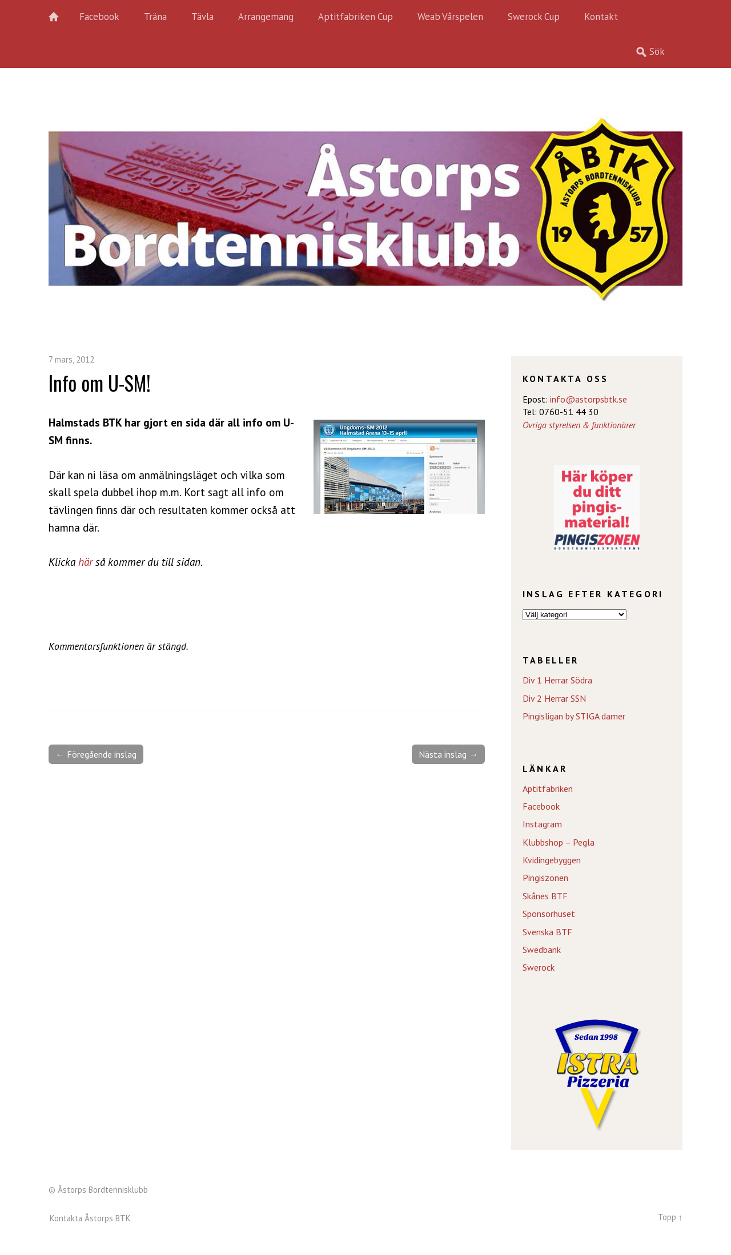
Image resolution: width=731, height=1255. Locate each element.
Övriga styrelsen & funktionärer (579, 425)
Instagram (542, 824)
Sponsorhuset (549, 913)
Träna (155, 16)
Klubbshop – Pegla (559, 842)
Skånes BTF (545, 896)
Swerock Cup (534, 16)
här (85, 561)
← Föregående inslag (95, 754)
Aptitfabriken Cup (355, 16)
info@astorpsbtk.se (588, 399)
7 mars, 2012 (71, 359)
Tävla (202, 16)
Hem (60, 17)
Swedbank (542, 949)
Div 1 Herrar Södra (557, 680)
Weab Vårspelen (450, 16)
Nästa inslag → (448, 754)
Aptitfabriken (548, 788)
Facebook (99, 16)
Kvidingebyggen (552, 860)
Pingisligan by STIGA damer (574, 716)
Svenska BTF (547, 932)
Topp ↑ (670, 1217)
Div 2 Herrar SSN (554, 698)
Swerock (539, 967)
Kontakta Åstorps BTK (90, 1218)
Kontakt (601, 16)
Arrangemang (266, 16)
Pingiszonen (545, 877)
